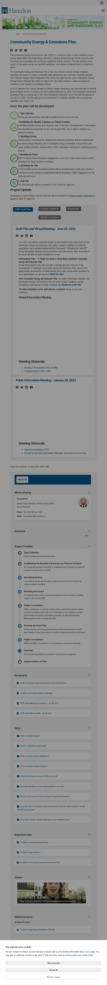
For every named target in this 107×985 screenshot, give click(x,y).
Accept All (53, 970)
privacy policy (72, 955)
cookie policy (87, 955)
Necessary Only (54, 963)
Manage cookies (53, 977)
